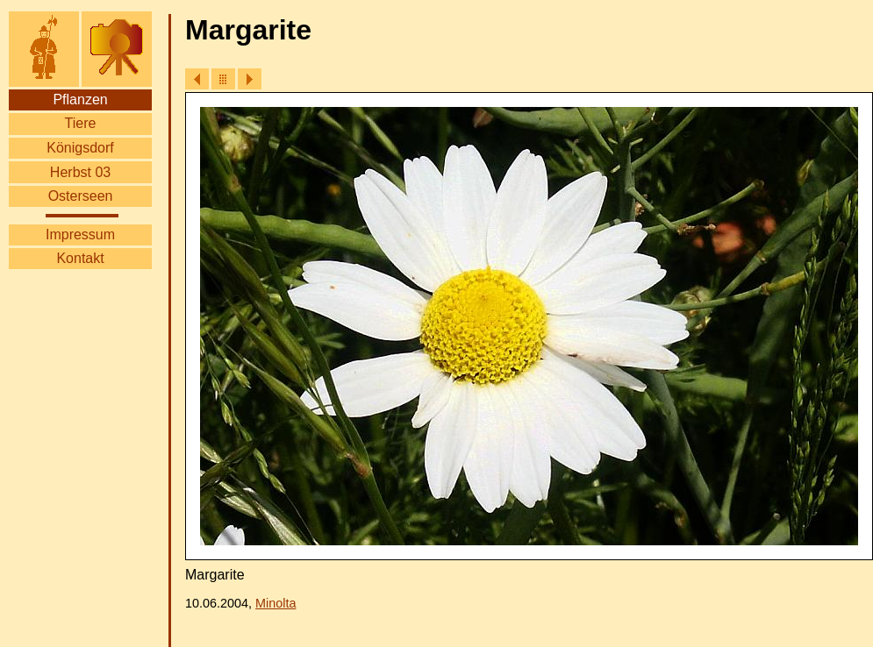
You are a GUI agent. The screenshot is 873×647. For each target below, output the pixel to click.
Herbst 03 (80, 172)
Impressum (80, 234)
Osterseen (80, 195)
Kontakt (80, 258)
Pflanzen (80, 99)
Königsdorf (80, 147)
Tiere (81, 123)
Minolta (275, 603)
